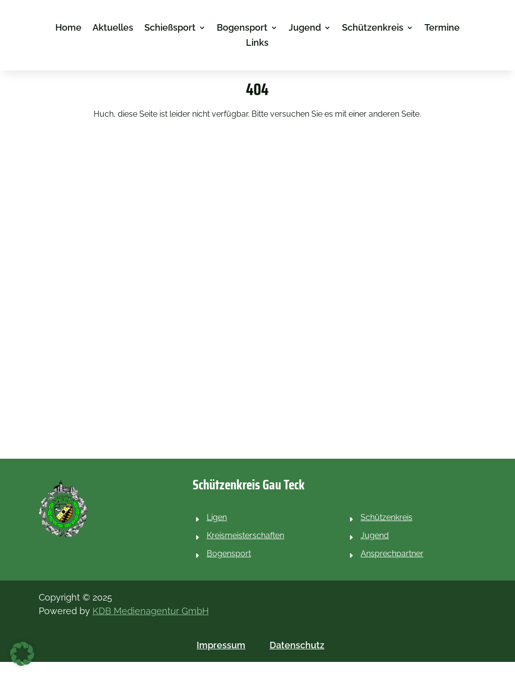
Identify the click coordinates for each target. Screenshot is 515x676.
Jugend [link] (305, 28)
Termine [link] (442, 28)
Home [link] (68, 28)
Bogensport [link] (242, 28)
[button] (22, 654)
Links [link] (257, 43)
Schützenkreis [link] (372, 28)
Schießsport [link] (170, 28)
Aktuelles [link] (113, 28)
